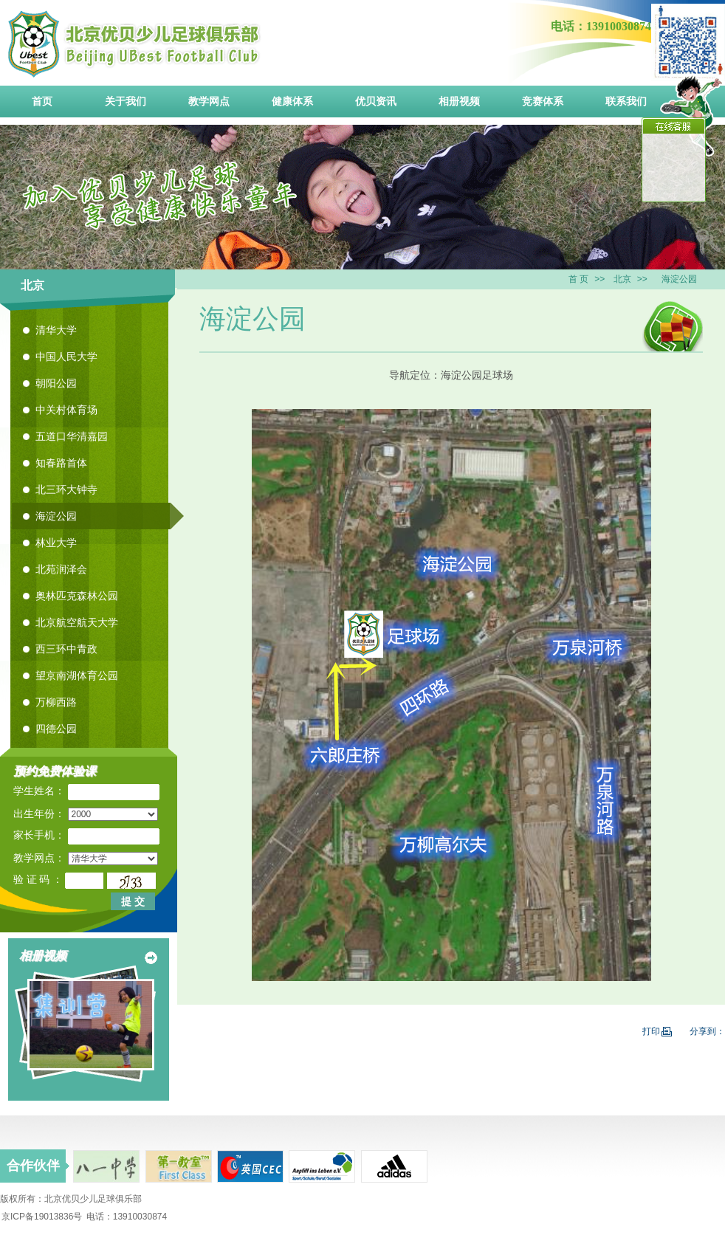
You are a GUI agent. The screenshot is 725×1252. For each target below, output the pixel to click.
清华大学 (56, 330)
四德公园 (56, 729)
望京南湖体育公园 (76, 675)
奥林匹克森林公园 (76, 596)
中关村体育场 (66, 410)
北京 (622, 279)
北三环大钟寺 (66, 489)
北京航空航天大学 (76, 622)
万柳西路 (56, 702)
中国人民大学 (66, 356)
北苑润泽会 (61, 569)
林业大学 (56, 542)
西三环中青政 (66, 649)
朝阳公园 (56, 383)
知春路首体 (61, 463)
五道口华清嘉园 (71, 436)
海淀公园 (56, 516)
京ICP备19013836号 (41, 1216)
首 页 (578, 279)
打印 (657, 1031)
